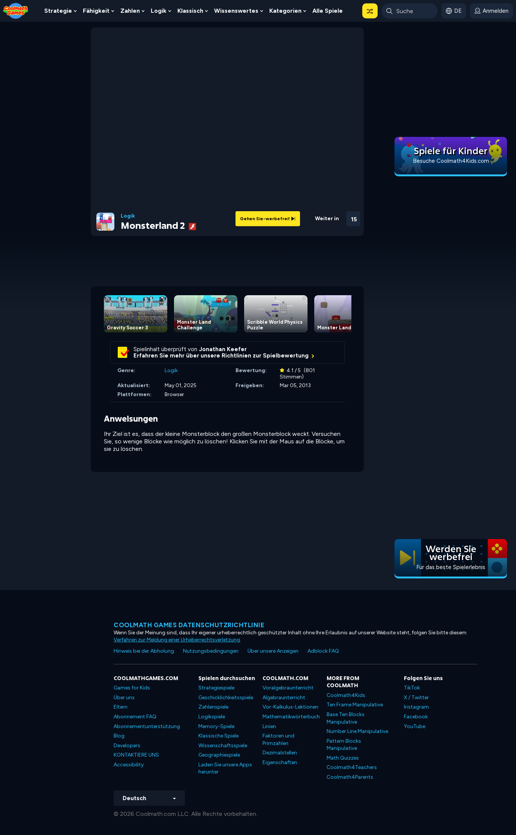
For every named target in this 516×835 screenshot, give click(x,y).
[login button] (491, 10)
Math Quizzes (343, 758)
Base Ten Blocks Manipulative (345, 718)
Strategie (58, 10)
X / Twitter (416, 697)
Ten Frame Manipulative (355, 704)
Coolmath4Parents (350, 777)
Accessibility (129, 764)
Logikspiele (211, 716)
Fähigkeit (96, 10)
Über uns (124, 697)
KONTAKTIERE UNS (136, 755)
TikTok (412, 688)
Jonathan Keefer (223, 349)
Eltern (121, 707)
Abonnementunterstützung (147, 726)
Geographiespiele (219, 755)
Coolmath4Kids (346, 695)
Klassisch (190, 10)
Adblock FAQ (323, 651)
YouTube (414, 726)
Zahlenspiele (213, 707)
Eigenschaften (279, 762)
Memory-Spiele (216, 726)
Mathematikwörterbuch (291, 716)
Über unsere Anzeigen (273, 651)
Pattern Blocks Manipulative (344, 745)
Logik (158, 10)
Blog (119, 736)
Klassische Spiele (218, 736)
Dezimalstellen (279, 752)
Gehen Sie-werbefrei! (268, 218)
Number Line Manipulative (357, 731)
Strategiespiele (216, 688)
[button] (370, 10)
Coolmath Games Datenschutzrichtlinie (189, 625)
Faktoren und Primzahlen (278, 739)
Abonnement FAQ (135, 716)
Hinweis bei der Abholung (144, 651)
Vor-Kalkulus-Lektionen (290, 707)
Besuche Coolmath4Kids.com (451, 161)
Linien (269, 726)
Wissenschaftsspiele (222, 745)
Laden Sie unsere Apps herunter (225, 768)
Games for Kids (132, 688)
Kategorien (285, 10)
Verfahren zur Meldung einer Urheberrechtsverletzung (177, 640)
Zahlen (130, 10)
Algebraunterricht (283, 697)
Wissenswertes (236, 10)
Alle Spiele (327, 10)
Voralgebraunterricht (288, 688)
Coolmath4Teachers (352, 767)
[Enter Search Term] (409, 10)
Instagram (416, 707)
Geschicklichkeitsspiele (225, 697)
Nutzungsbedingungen (210, 651)
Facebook (416, 716)
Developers (127, 745)
